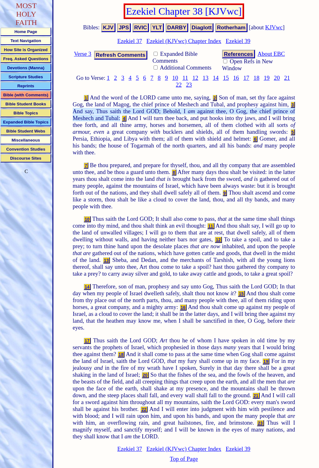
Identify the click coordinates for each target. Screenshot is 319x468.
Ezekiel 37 (129, 41)
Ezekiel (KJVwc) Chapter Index (183, 41)
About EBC (271, 54)
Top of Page (184, 459)
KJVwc (274, 27)
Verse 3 (82, 54)
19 (267, 78)
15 (226, 78)
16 (236, 78)
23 (189, 84)
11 (185, 78)
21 (287, 78)
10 (175, 78)
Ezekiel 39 (238, 41)
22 (179, 84)
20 (277, 78)
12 (195, 78)
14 (216, 78)
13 (206, 78)
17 (246, 78)
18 (256, 78)
